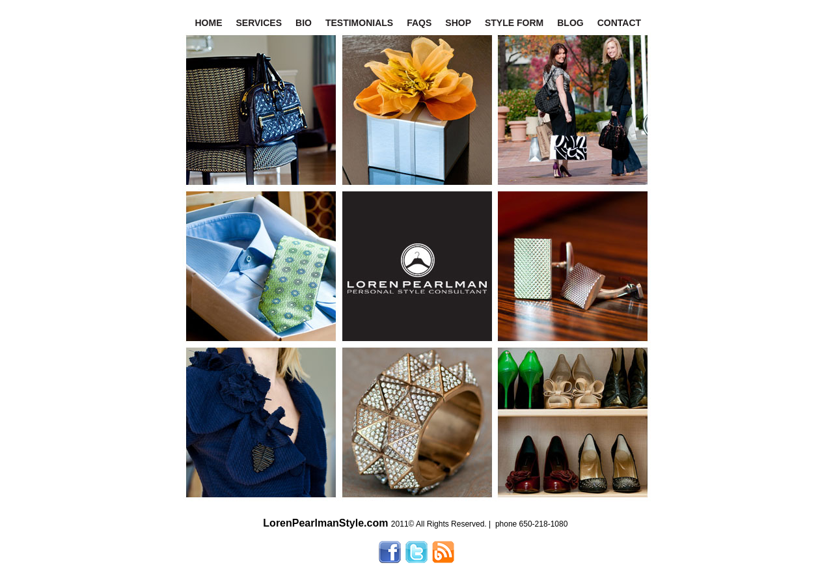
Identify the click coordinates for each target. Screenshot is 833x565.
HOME (209, 23)
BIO (303, 23)
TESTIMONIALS (359, 23)
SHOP (458, 23)
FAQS (419, 23)
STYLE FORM (514, 23)
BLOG (570, 23)
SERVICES (259, 23)
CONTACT (619, 23)
